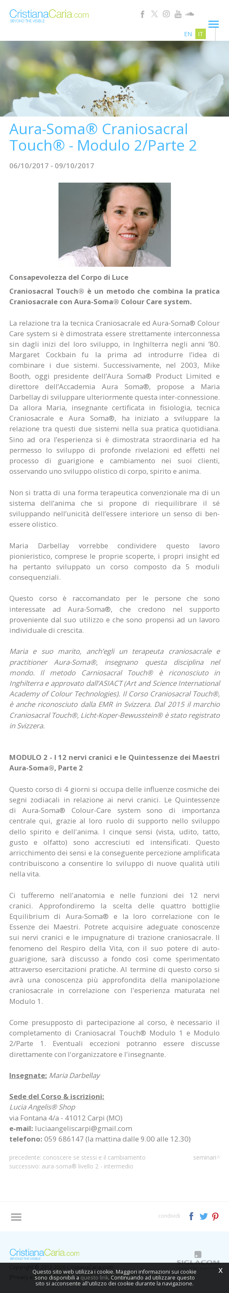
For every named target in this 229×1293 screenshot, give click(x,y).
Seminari (204, 1157)
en (188, 34)
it (200, 34)
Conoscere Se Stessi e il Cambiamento (94, 1157)
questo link (94, 1277)
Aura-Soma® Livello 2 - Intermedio (87, 1166)
